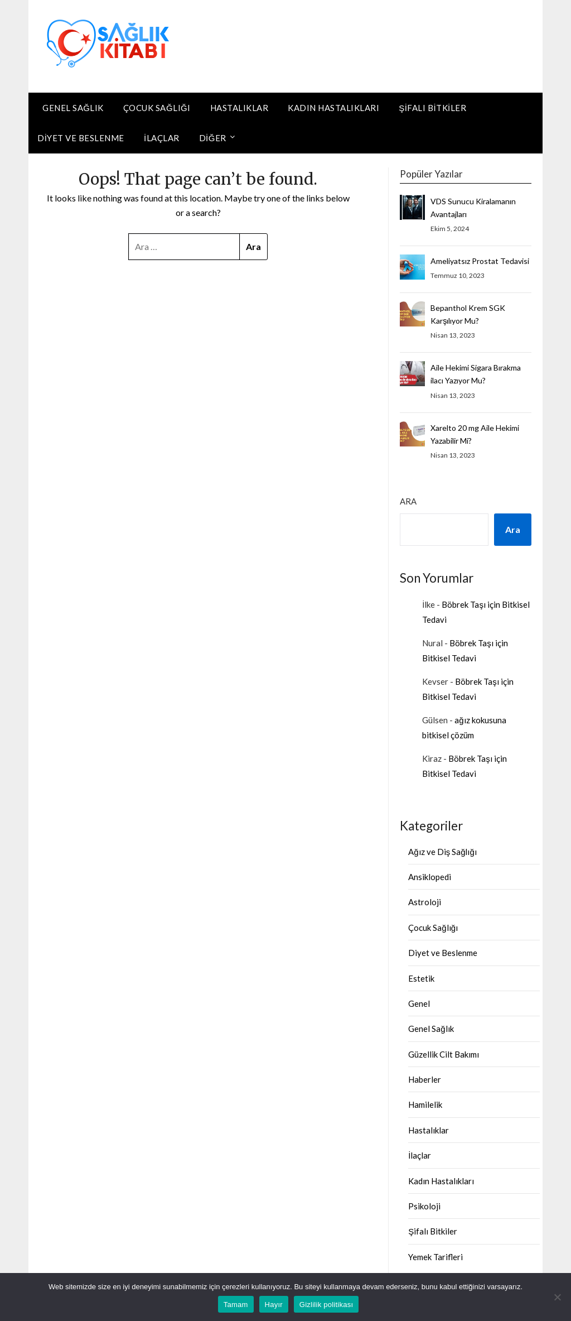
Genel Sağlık (73, 108)
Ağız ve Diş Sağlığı (442, 852)
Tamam (236, 1304)
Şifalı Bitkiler (432, 108)
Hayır (274, 1304)
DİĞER (212, 138)
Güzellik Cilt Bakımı (443, 1054)
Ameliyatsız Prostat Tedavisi (479, 261)
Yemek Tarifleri (435, 1257)
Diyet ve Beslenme (80, 138)
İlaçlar (162, 138)
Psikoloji (424, 1206)
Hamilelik (425, 1104)
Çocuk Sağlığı (157, 108)
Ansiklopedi (429, 877)
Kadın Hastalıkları (333, 108)
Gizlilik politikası (326, 1304)
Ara (408, 501)
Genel (419, 1003)
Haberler (424, 1079)
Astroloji (424, 902)
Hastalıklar (239, 108)
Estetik (421, 978)
